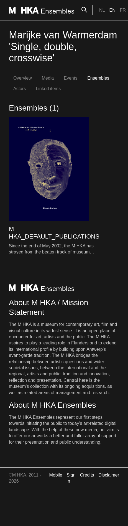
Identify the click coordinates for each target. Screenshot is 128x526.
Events (70, 78)
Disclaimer (108, 475)
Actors (19, 88)
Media (48, 78)
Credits (87, 475)
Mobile (55, 475)
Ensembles (98, 78)
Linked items (48, 88)
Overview (22, 78)
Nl (102, 10)
